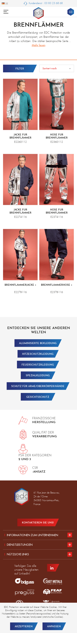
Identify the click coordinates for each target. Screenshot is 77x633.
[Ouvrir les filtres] (20, 68)
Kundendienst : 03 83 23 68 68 (43, 3)
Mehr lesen (38, 45)
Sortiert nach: (50, 68)
